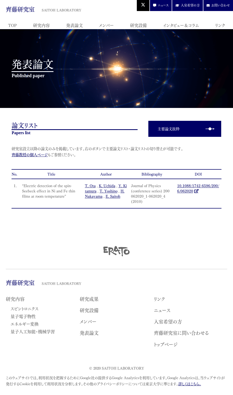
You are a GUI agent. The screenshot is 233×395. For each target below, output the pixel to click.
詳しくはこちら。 (189, 384)
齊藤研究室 (43, 8)
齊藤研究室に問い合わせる (181, 332)
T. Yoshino (108, 191)
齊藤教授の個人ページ (30, 155)
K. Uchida (107, 186)
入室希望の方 (190, 5)
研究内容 (41, 25)
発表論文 (74, 25)
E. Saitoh (113, 196)
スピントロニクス (24, 308)
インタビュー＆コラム (181, 25)
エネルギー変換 (24, 323)
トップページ (166, 344)
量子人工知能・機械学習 (32, 331)
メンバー (106, 25)
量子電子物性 (23, 316)
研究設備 (138, 25)
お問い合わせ (220, 5)
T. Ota (90, 186)
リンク (220, 25)
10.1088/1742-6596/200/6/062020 (198, 188)
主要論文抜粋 (169, 129)
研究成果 (89, 299)
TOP (12, 25)
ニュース (163, 5)
